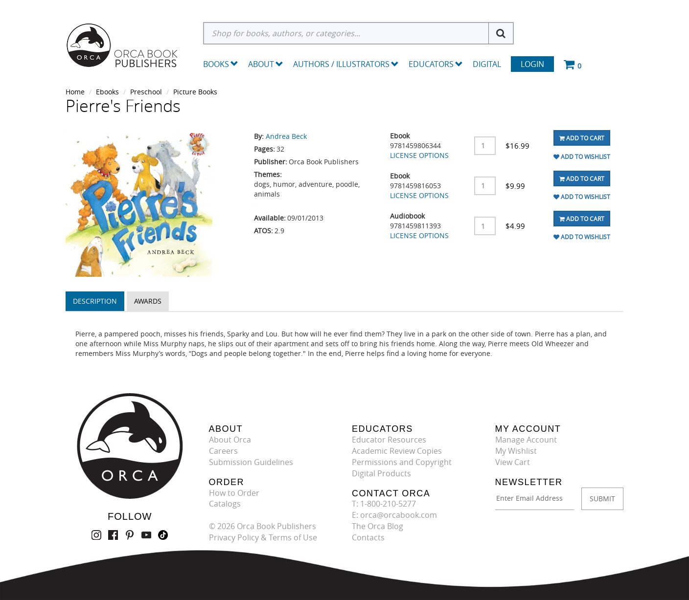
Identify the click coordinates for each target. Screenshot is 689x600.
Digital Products (381, 473)
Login (532, 64)
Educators (436, 64)
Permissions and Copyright (402, 462)
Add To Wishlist (581, 156)
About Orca (230, 439)
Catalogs (225, 503)
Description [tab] (95, 301)
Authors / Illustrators (346, 64)
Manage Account (526, 439)
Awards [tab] (147, 301)
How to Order (234, 493)
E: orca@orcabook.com (394, 515)
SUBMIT (602, 498)
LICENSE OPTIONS (419, 155)
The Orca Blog (377, 526)
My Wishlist (516, 450)
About (265, 64)
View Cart (512, 462)
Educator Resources (389, 439)
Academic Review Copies (397, 450)
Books (216, 64)
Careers (223, 450)
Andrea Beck (286, 136)
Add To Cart (581, 138)
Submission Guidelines (251, 462)
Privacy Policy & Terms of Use (263, 537)
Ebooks (107, 91)
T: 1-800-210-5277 (384, 503)
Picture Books (195, 91)
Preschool (146, 91)
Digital (487, 64)
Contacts (368, 537)
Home (75, 91)
